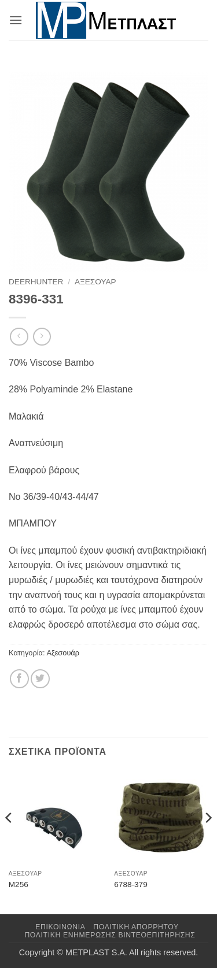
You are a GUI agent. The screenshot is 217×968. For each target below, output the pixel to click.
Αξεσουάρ (95, 281)
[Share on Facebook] (19, 678)
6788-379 (130, 884)
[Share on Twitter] (40, 678)
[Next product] (19, 337)
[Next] (208, 841)
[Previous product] (42, 337)
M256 (18, 884)
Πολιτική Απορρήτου (136, 927)
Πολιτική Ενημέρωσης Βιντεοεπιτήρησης (109, 935)
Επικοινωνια (60, 927)
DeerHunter (36, 281)
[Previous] (9, 841)
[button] (16, 20)
